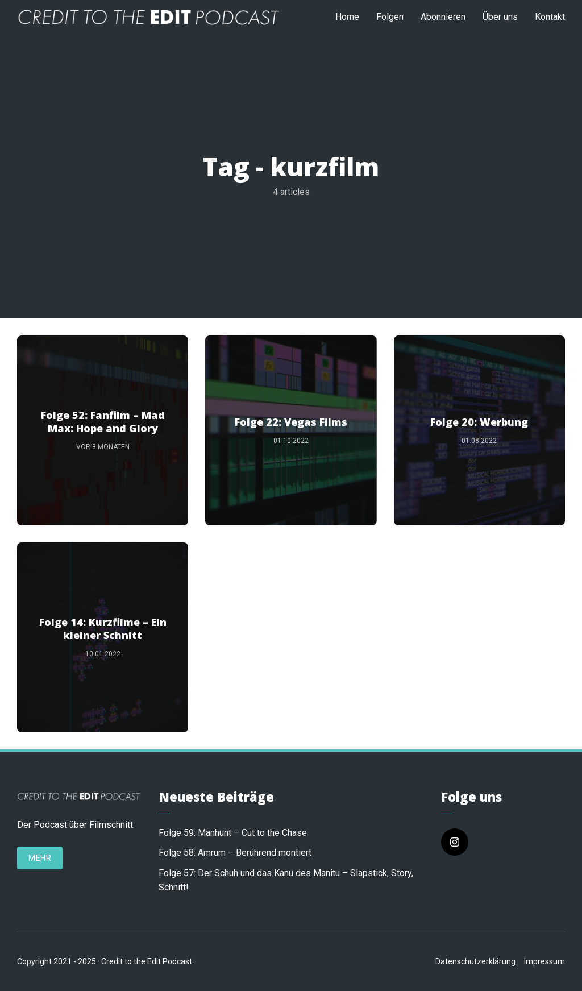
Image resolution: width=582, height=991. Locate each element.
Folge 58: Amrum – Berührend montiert (235, 852)
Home (347, 16)
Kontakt (550, 16)
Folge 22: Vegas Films (291, 422)
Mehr (39, 858)
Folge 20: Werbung (479, 422)
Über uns (500, 16)
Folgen (390, 16)
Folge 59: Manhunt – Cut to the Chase (233, 832)
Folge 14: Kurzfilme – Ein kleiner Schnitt (103, 629)
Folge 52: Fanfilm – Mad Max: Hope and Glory (103, 422)
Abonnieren (443, 16)
